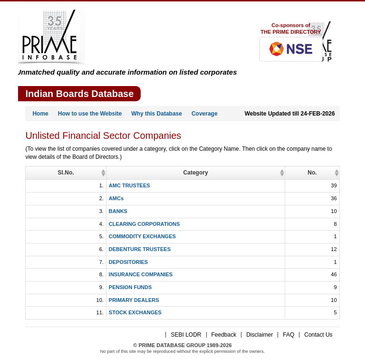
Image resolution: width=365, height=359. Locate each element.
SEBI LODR (186, 335)
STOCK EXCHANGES (76, 312)
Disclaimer (259, 335)
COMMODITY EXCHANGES (83, 236)
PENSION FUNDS (71, 287)
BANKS (59, 211)
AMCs (57, 198)
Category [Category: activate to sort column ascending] (186, 172)
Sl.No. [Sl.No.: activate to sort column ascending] (37, 172)
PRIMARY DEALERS (75, 300)
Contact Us (318, 335)
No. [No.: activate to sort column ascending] (331, 172)
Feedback (224, 335)
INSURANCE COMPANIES (82, 274)
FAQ (288, 335)
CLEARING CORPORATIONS (86, 224)
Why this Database (156, 113)
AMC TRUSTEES (71, 185)
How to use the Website (90, 113)
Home (40, 113)
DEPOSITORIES (69, 262)
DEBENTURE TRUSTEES (81, 249)
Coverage (205, 113)
